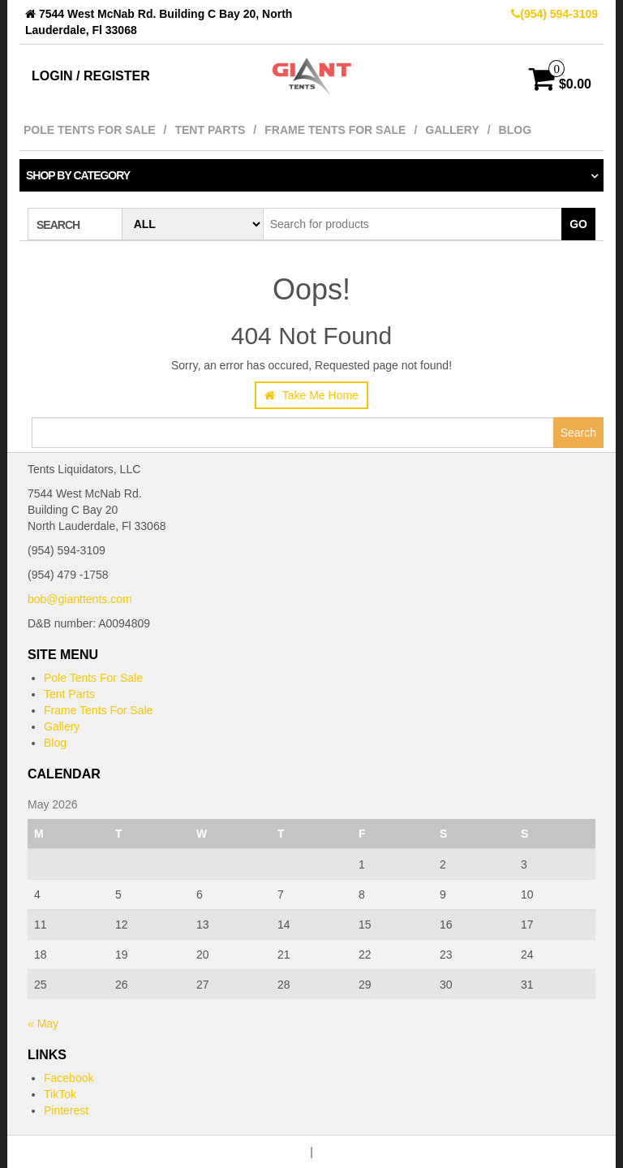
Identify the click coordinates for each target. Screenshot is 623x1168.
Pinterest (66, 1110)
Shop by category (78, 175)
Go (578, 224)
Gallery (452, 129)
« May (43, 1023)
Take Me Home (311, 395)
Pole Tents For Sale (90, 129)
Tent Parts (209, 129)
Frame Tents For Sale (335, 129)
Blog (515, 129)
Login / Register (91, 76)
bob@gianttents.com (80, 599)
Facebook (68, 1077)
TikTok (60, 1094)
